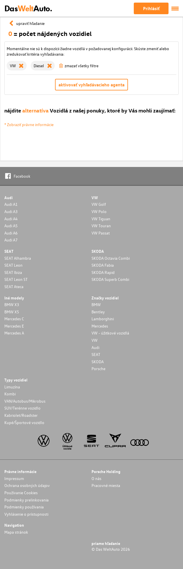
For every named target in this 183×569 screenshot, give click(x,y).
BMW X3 (11, 304)
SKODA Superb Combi (110, 279)
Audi (95, 347)
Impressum (14, 478)
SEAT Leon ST (16, 279)
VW (95, 340)
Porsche (98, 368)
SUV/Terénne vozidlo (22, 408)
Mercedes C (14, 318)
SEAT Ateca (13, 286)
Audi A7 (11, 240)
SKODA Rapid (103, 272)
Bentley (98, 312)
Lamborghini (103, 318)
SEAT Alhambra (17, 258)
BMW (96, 304)
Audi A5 (11, 225)
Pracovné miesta (106, 485)
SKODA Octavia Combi (111, 258)
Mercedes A (14, 333)
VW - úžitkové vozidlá (110, 333)
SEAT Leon (13, 265)
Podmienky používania (24, 507)
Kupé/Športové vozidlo (24, 422)
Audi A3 (11, 211)
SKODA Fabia (103, 265)
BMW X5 (11, 312)
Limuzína (12, 387)
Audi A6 (11, 233)
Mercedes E (14, 326)
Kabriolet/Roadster (21, 415)
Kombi (10, 394)
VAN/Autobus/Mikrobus (24, 401)
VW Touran (101, 225)
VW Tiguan (101, 218)
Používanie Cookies (21, 492)
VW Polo (99, 211)
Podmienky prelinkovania (26, 500)
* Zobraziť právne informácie (29, 124)
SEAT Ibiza (13, 272)
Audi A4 (11, 218)
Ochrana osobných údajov (27, 485)
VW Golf (99, 204)
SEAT (96, 354)
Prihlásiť (151, 8)
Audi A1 (11, 204)
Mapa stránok (16, 532)
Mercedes (100, 326)
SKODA (98, 361)
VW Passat (101, 233)
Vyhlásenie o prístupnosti (26, 514)
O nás (96, 478)
